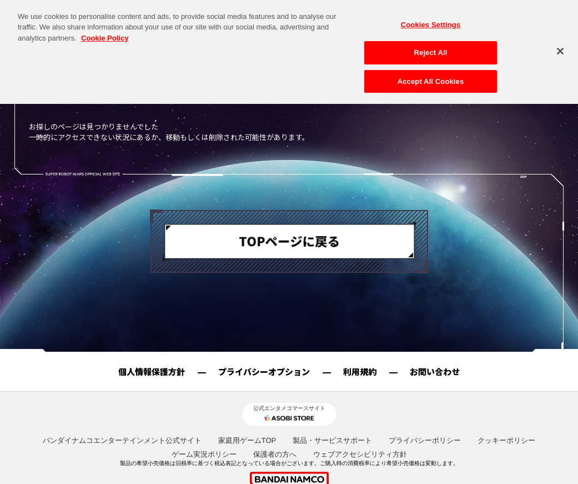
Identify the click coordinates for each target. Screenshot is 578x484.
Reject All (431, 42)
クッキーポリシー (506, 440)
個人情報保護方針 (151, 371)
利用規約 (359, 371)
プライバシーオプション (264, 371)
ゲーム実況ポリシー (204, 454)
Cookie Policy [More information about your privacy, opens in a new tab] (104, 28)
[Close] (560, 41)
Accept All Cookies (431, 71)
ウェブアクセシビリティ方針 (360, 454)
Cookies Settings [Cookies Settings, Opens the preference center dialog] (431, 15)
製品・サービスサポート (332, 440)
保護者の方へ (274, 454)
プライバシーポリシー (425, 440)
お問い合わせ (435, 371)
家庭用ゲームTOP (247, 440)
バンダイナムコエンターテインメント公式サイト (122, 440)
